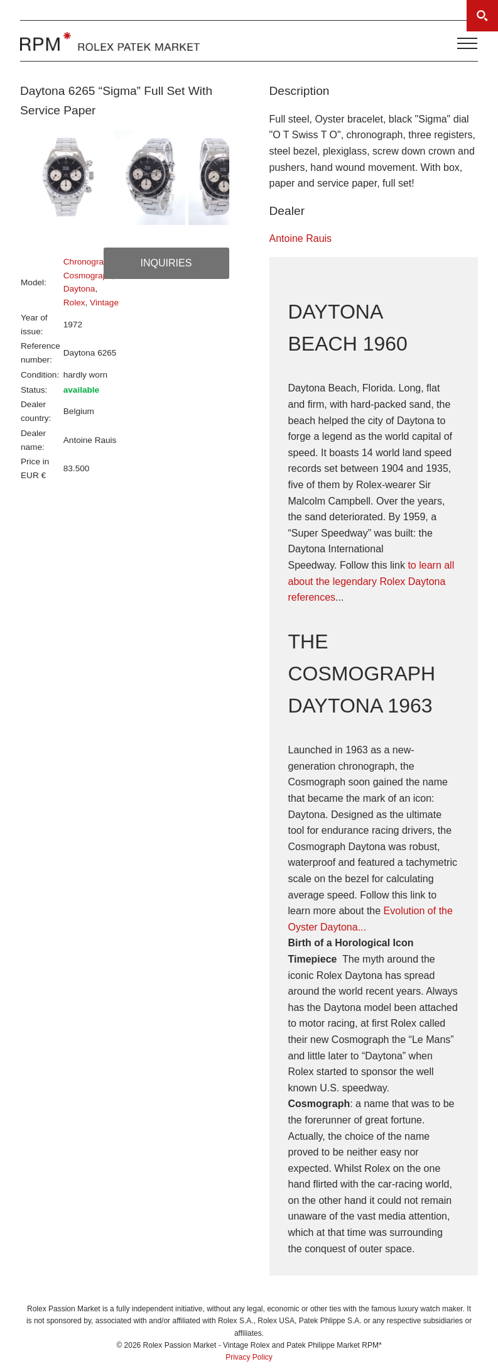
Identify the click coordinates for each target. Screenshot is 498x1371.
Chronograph (88, 261)
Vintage (104, 302)
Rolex (74, 302)
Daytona (79, 288)
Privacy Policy (249, 1357)
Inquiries (166, 263)
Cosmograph (87, 275)
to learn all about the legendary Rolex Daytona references (371, 581)
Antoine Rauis (300, 238)
